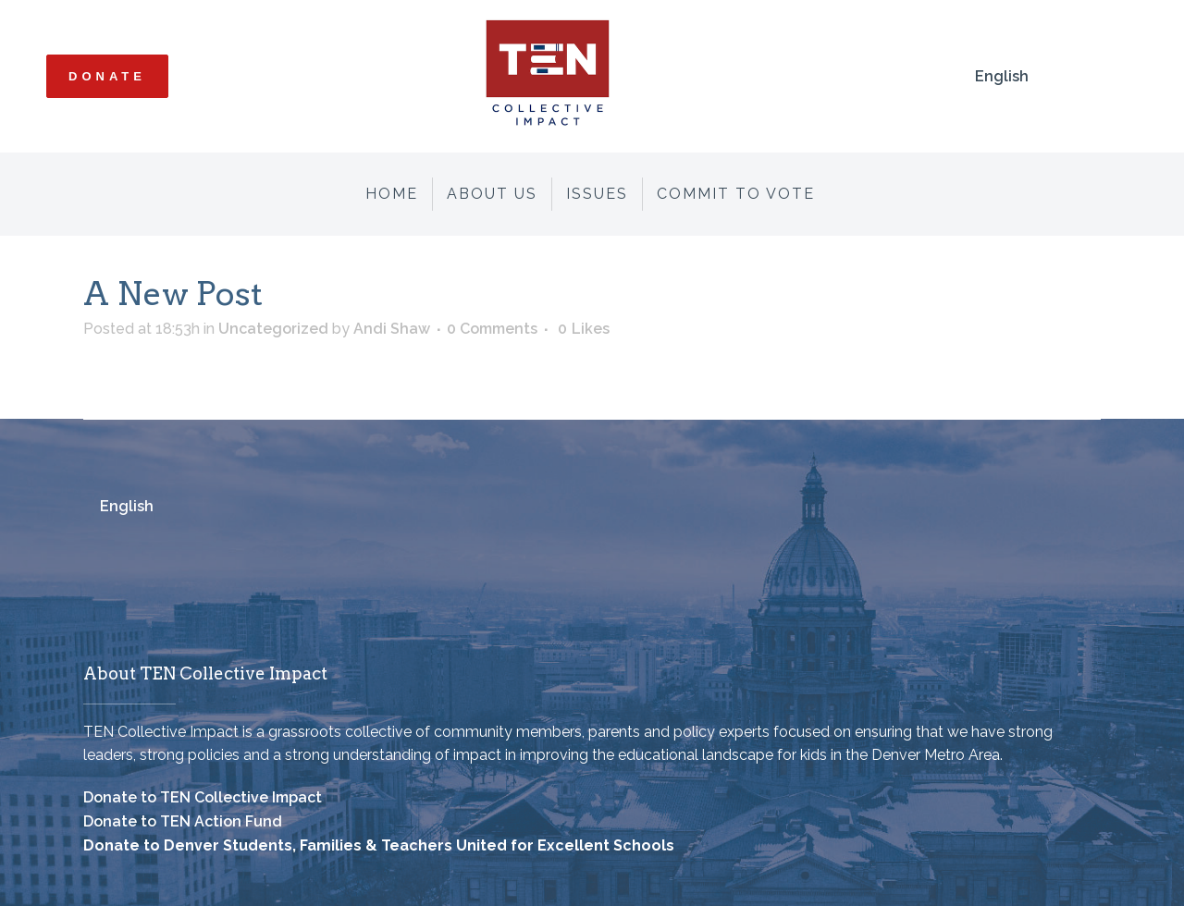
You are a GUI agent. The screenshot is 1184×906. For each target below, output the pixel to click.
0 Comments (492, 328)
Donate (107, 76)
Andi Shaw (391, 328)
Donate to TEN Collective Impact (202, 797)
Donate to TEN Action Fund (182, 821)
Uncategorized (273, 328)
